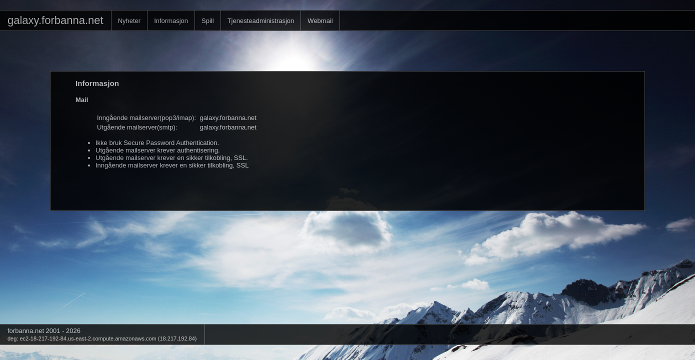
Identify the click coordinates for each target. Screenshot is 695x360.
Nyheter (129, 20)
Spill (208, 20)
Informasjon (171, 20)
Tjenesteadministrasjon (261, 20)
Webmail (320, 20)
